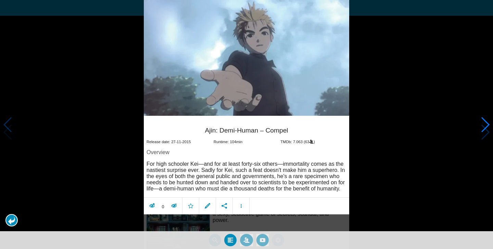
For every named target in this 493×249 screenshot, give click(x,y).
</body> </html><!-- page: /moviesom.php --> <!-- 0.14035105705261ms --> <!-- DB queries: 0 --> (246, 124)
